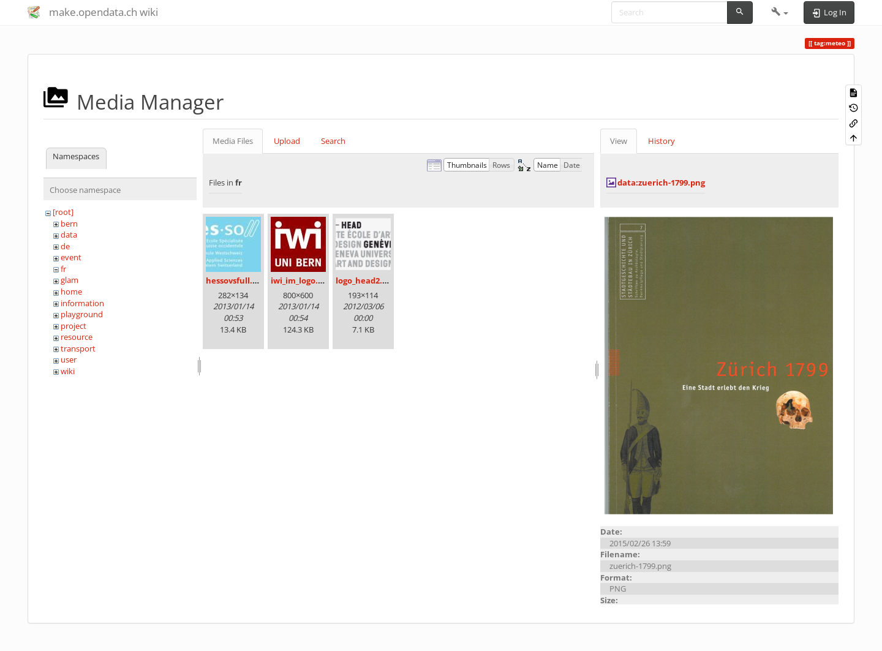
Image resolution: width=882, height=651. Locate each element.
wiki (68, 371)
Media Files (233, 140)
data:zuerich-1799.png (661, 182)
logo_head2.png (366, 280)
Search (333, 140)
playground (82, 314)
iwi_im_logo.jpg (300, 280)
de (65, 246)
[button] (780, 12)
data (69, 234)
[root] (63, 211)
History (661, 140)
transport (78, 348)
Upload (287, 140)
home (71, 291)
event (71, 257)
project (73, 325)
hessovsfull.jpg (235, 280)
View (618, 140)
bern (69, 223)
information (82, 303)
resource (76, 336)
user (69, 359)
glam (69, 279)
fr (63, 268)
